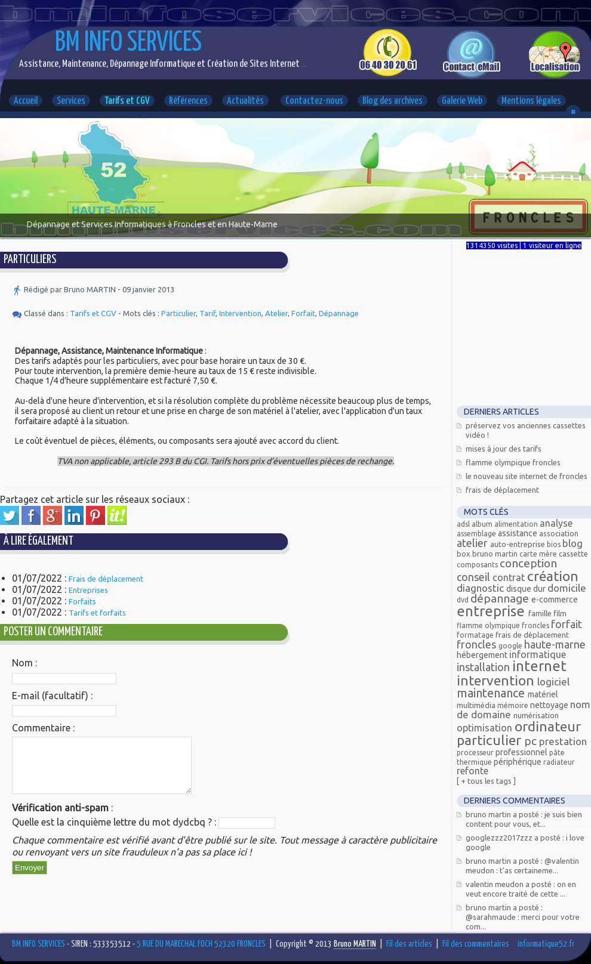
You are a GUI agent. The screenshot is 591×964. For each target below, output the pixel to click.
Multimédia (477, 705)
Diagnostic (481, 588)
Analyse (556, 523)
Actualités (245, 101)
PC (531, 740)
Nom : (24, 662)
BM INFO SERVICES (128, 43)
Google (511, 646)
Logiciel (553, 681)
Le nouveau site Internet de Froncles (526, 476)
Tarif (207, 313)
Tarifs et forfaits (97, 612)
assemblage (477, 533)
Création (552, 575)
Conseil (474, 577)
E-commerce (554, 599)
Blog (572, 543)
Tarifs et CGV (127, 101)
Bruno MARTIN (495, 553)
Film (560, 613)
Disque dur (526, 589)
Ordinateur (548, 726)
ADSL (464, 524)
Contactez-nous (314, 101)
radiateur (559, 762)
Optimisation (486, 727)
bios (554, 544)
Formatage (476, 635)
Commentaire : (43, 727)
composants (478, 564)
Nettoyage (550, 705)
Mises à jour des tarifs (503, 448)
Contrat (509, 577)
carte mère (539, 554)
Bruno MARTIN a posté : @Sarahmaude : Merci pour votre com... (523, 917)
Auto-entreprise (518, 544)
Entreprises (88, 590)
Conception (528, 563)
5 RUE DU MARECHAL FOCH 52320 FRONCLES (201, 944)
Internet (539, 666)
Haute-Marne (555, 644)
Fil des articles (409, 944)
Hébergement (483, 655)
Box (464, 553)
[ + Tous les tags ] (486, 781)
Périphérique (518, 762)
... (303, 64)
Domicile (566, 588)
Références (188, 101)
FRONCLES (477, 644)
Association (558, 533)
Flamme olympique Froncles (504, 625)
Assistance (518, 533)
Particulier (178, 313)
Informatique (537, 654)
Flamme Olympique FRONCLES (513, 462)
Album (483, 524)
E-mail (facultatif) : (52, 695)
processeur (476, 752)
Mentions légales (531, 101)
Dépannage (339, 313)
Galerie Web (462, 101)
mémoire (513, 705)
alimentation (517, 524)
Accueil (26, 101)
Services (71, 101)
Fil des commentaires (475, 944)
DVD (463, 600)
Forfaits (82, 601)
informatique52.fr (546, 944)
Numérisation (536, 715)
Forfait (303, 313)
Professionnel (522, 752)
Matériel (543, 694)
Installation (484, 667)
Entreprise (492, 611)
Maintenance (492, 693)
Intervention (240, 313)
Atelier (276, 313)
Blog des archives (392, 101)
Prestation (563, 741)
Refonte (472, 770)
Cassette (573, 553)
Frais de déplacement (106, 578)
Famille (540, 613)
